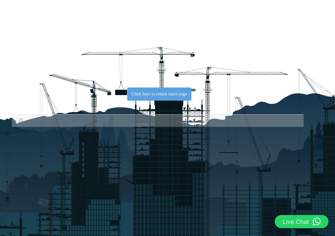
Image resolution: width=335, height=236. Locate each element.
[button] (301, 221)
